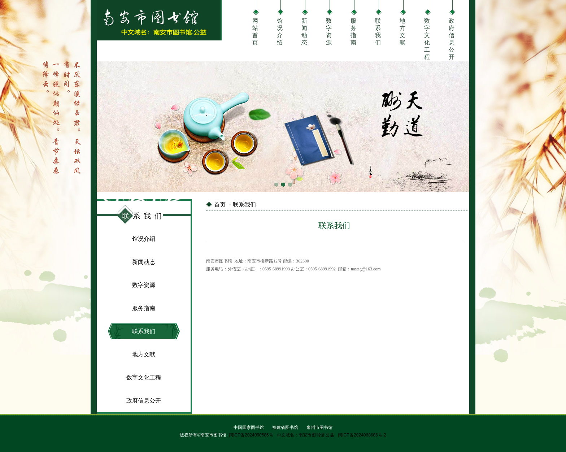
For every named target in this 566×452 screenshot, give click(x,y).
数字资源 (329, 31)
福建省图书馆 (285, 427)
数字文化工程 (427, 31)
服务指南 (353, 31)
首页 (220, 204)
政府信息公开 (451, 31)
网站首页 (255, 31)
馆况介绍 (280, 31)
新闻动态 (304, 31)
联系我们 (378, 31)
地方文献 (402, 31)
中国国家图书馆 (249, 427)
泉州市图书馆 (319, 427)
